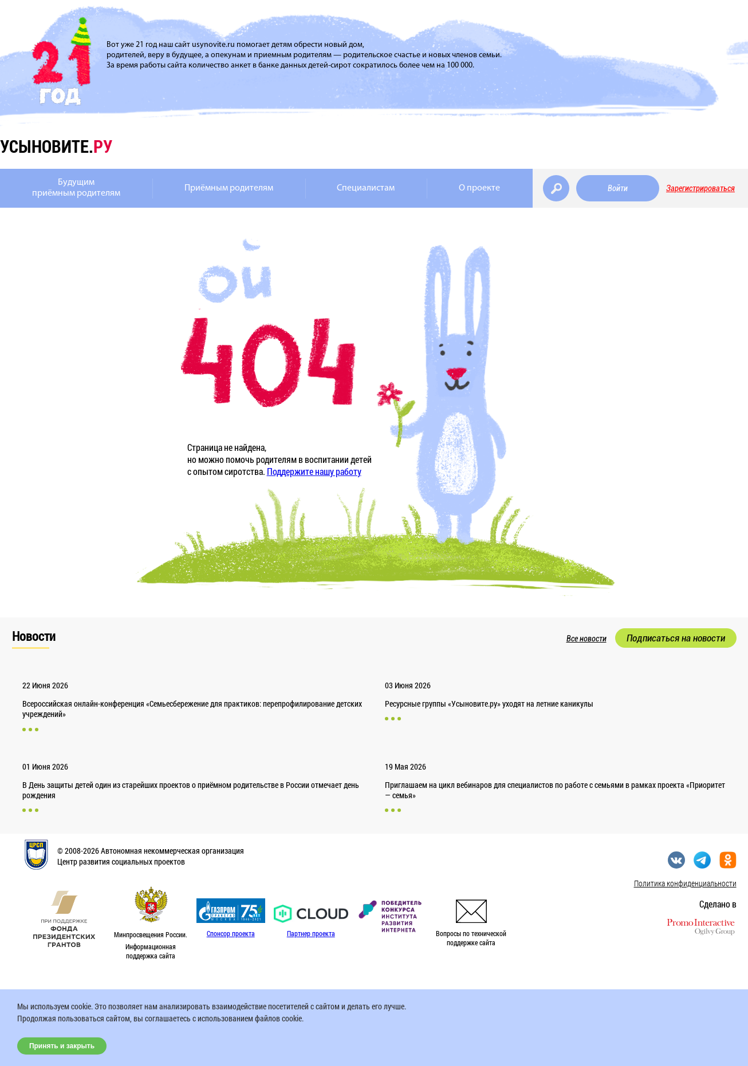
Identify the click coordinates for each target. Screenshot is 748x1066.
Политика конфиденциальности (685, 883)
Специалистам (366, 188)
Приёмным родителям (228, 188)
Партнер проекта (311, 933)
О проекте (479, 188)
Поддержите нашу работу (314, 471)
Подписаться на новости (676, 638)
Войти (618, 188)
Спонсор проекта (231, 933)
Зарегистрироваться (700, 188)
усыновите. (56, 146)
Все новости (586, 638)
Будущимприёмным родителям (76, 188)
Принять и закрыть (62, 1046)
